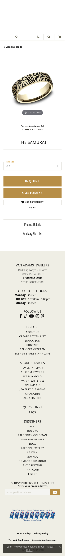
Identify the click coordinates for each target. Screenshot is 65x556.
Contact (32, 345)
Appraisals (33, 385)
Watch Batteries (32, 380)
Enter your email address (32, 486)
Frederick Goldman (32, 435)
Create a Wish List (32, 336)
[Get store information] (32, 282)
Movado (32, 456)
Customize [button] (32, 193)
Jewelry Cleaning (32, 389)
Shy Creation (32, 465)
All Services (32, 398)
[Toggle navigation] (5, 37)
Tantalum (32, 469)
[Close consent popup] (60, 547)
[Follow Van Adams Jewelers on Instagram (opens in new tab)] (37, 316)
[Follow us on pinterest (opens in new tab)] (42, 316)
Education (32, 340)
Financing (32, 393)
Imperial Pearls (32, 439)
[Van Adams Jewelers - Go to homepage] (33, 17)
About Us (32, 332)
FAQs (32, 412)
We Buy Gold (32, 376)
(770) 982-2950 (32, 129)
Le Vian (32, 452)
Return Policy (24, 533)
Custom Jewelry (32, 372)
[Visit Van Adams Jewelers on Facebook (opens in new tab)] (20, 316)
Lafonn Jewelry (32, 448)
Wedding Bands (14, 46)
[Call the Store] (32, 278)
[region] (32, 88)
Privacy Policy (41, 533)
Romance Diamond (32, 461)
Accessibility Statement (44, 540)
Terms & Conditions (18, 540)
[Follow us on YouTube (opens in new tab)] (31, 316)
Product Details (32, 224)
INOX (32, 443)
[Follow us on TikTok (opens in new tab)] (25, 316)
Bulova (32, 430)
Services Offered (32, 349)
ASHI (32, 426)
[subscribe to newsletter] (55, 492)
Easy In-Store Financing (32, 353)
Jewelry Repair (32, 367)
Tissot (32, 474)
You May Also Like (32, 233)
